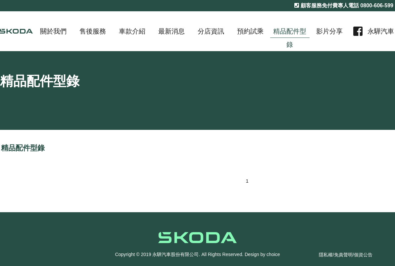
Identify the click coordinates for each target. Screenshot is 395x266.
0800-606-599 (376, 5)
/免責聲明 (343, 254)
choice (273, 254)
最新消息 (171, 31)
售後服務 (92, 31)
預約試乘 (250, 31)
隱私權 (326, 254)
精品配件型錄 (289, 33)
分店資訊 (211, 31)
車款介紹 (132, 31)
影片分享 (329, 31)
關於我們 (53, 31)
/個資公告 (362, 254)
